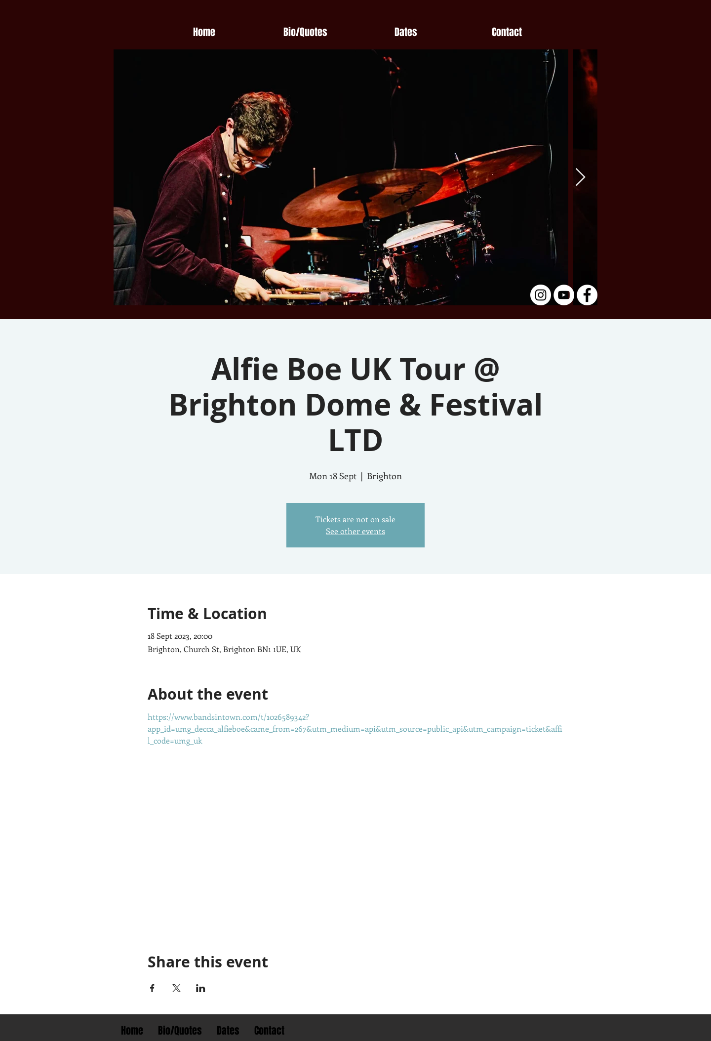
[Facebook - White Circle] (587, 295)
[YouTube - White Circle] (563, 295)
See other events (355, 531)
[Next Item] (580, 177)
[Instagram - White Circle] (540, 295)
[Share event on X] (176, 988)
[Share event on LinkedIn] (200, 988)
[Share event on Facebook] (152, 988)
